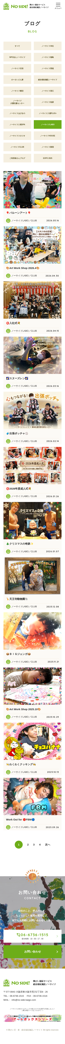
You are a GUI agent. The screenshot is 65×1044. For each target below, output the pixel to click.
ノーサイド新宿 (48, 148)
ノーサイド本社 (48, 47)
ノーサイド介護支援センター (17, 103)
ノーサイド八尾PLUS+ (48, 114)
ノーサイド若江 (48, 92)
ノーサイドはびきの (17, 114)
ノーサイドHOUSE (47, 137)
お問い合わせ (41, 952)
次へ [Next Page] (47, 845)
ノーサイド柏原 (48, 103)
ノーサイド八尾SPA (17, 126)
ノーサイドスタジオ (17, 137)
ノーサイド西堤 (48, 70)
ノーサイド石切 (17, 70)
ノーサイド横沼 (17, 92)
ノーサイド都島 (48, 58)
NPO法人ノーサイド (17, 58)
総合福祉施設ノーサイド (47, 81)
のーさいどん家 (17, 81)
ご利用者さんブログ (17, 159)
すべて (17, 47)
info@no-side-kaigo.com (24, 1002)
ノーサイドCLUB (17, 148)
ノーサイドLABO (47, 126)
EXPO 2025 (47, 159)
